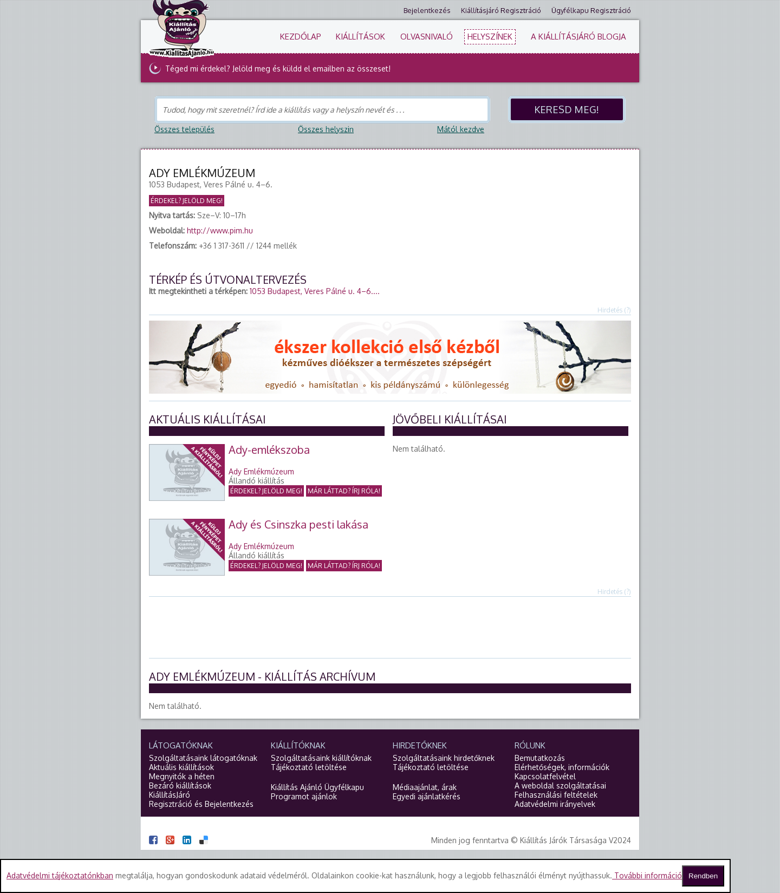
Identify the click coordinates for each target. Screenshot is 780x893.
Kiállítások (360, 36)
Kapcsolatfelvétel (545, 776)
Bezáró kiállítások (180, 785)
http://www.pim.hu (220, 230)
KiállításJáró (169, 794)
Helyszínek (489, 36)
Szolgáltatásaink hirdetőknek (444, 757)
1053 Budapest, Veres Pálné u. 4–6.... (315, 291)
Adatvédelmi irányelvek (555, 804)
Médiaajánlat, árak (425, 787)
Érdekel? (266, 491)
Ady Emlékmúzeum (261, 471)
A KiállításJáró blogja (578, 36)
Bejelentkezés (427, 10)
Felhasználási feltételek (556, 794)
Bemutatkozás (540, 757)
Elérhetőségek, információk (562, 767)
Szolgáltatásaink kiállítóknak (321, 757)
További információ (647, 875)
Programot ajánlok (304, 796)
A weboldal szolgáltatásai (560, 785)
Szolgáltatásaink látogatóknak (203, 757)
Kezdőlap (300, 36)
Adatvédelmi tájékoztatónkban (59, 875)
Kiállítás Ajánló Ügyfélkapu (317, 787)
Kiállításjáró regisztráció (501, 10)
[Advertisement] (390, 626)
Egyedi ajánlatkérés (426, 796)
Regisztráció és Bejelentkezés (201, 804)
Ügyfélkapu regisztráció (591, 10)
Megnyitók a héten (181, 776)
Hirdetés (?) (614, 310)
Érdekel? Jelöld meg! (187, 201)
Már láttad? (344, 491)
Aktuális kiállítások (181, 767)
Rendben (703, 876)
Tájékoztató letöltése (309, 767)
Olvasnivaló (426, 36)
